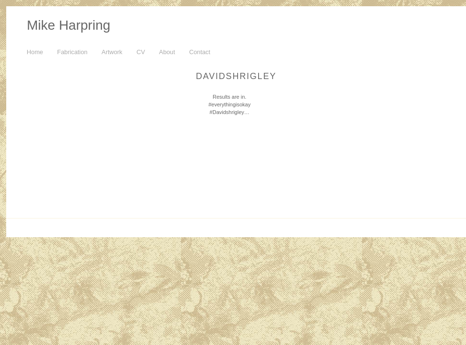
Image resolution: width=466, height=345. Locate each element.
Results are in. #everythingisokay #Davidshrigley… (229, 104)
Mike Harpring (68, 25)
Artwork (112, 52)
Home (35, 52)
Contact (199, 52)
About (167, 52)
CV (140, 52)
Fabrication (72, 52)
